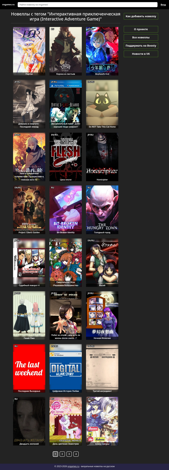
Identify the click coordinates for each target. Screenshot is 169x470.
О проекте (141, 29)
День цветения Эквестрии (66, 444)
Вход (163, 4)
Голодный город (102, 232)
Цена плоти (66, 179)
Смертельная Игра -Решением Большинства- (66, 284)
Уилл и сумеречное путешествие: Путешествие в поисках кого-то (29, 176)
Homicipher (102, 179)
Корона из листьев (65, 74)
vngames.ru (73, 466)
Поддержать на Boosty (141, 45)
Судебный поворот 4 (29, 285)
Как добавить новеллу (141, 16)
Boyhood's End (102, 74)
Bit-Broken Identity (66, 232)
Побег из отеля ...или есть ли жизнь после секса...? (65, 336)
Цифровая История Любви (66, 391)
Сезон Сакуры (102, 444)
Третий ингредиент (102, 391)
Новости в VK (141, 54)
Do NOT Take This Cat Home (102, 127)
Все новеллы (141, 37)
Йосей (102, 285)
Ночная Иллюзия (102, 338)
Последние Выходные (29, 391)
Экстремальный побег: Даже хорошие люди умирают (65, 125)
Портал (29, 74)
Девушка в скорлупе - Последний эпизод (29, 125)
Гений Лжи (29, 338)
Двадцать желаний (29, 444)
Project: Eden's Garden (29, 232)
